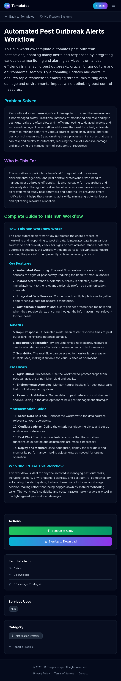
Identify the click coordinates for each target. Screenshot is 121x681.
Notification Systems (26, 635)
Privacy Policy (41, 673)
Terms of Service (64, 673)
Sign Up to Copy (60, 531)
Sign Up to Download (61, 541)
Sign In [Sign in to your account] (100, 5)
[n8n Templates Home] (16, 6)
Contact (83, 673)
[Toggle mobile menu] (113, 5)
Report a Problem (21, 646)
